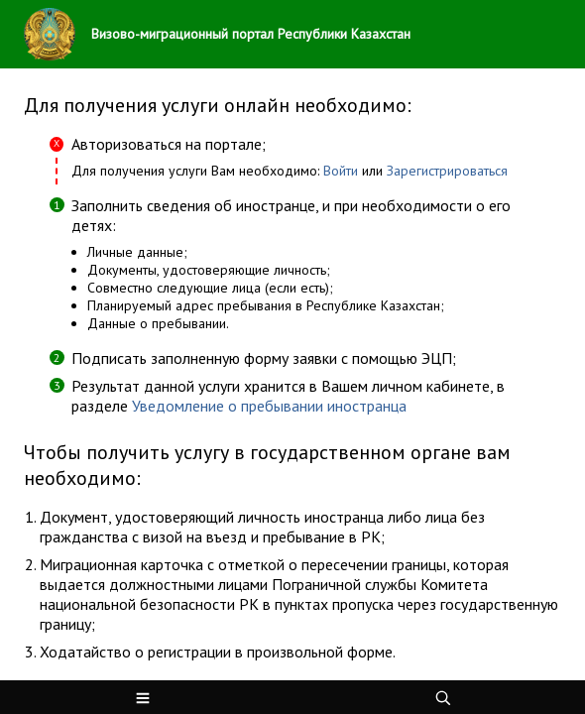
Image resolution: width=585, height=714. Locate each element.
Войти (342, 170)
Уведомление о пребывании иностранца (269, 406)
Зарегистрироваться (447, 170)
